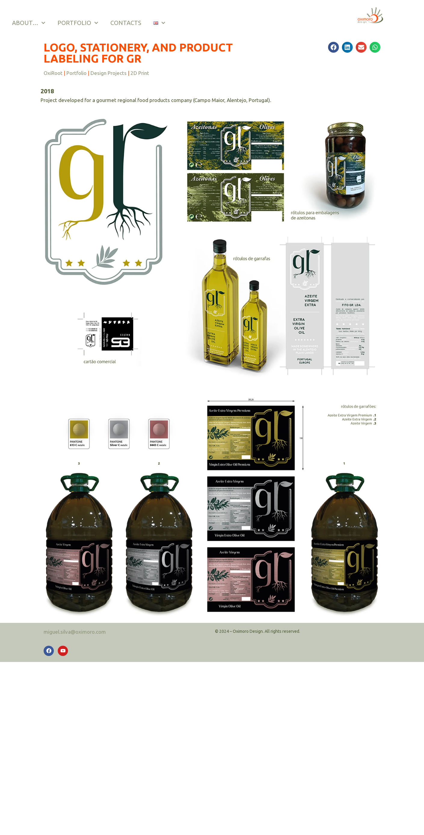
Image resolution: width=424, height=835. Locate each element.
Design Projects (109, 73)
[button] (333, 47)
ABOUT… (28, 23)
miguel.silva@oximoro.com (75, 632)
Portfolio (76, 73)
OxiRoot (53, 73)
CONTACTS (125, 22)
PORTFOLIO (77, 23)
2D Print (140, 73)
